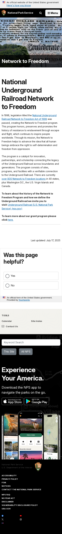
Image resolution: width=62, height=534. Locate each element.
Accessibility (9, 475)
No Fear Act (8, 498)
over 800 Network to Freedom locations (24, 178)
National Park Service (12, 464)
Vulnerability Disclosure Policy (20, 505)
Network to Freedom (25, 61)
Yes (13, 275)
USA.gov (6, 509)
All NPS (25, 351)
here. (10, 219)
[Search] (31, 342)
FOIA (4, 482)
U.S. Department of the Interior (17, 467)
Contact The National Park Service (21, 489)
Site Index (36, 321)
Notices (6, 486)
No (13, 285)
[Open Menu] (52, 13)
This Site (9, 351)
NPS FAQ (6, 495)
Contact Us (10, 326)
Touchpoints (24, 300)
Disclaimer (8, 502)
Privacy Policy (10, 479)
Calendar (7, 321)
